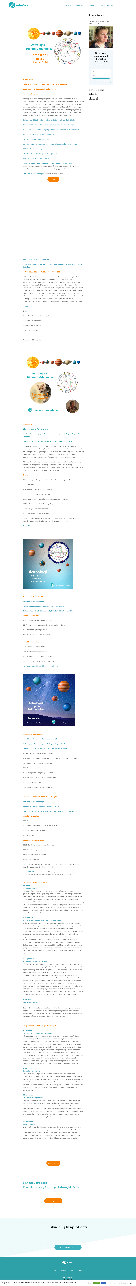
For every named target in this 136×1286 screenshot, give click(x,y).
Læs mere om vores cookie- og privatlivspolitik (120, 1283)
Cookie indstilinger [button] (86, 1283)
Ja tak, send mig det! (101, 80)
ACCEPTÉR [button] (96, 1283)
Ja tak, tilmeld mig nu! (68, 1247)
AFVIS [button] (103, 1283)
